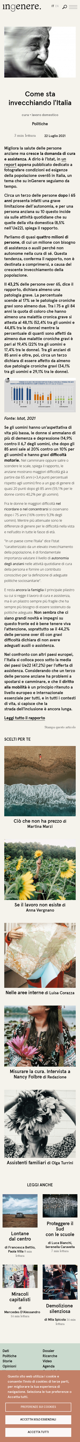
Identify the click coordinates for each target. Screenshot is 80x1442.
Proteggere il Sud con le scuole (60, 1228)
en (57, 6)
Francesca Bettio (21, 1247)
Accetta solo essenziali (38, 1419)
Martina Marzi (40, 826)
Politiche (9, 1356)
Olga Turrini (62, 1162)
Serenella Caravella (60, 1247)
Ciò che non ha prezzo (38, 821)
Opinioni (9, 1366)
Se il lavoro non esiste (38, 905)
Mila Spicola (57, 1319)
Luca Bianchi (61, 1243)
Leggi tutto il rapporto (24, 717)
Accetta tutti (38, 1432)
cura (25, 115)
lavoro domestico (45, 115)
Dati (6, 1351)
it (53, 6)
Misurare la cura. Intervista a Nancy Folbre (40, 1074)
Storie (7, 1361)
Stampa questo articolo (60, 727)
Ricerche (50, 1356)
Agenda (49, 1366)
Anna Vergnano (40, 910)
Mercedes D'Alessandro (22, 1312)
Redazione (57, 1076)
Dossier (48, 1351)
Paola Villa (15, 1251)
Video (47, 1361)
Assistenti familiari (26, 1163)
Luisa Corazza (61, 992)
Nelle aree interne (25, 993)
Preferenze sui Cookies (38, 1407)
